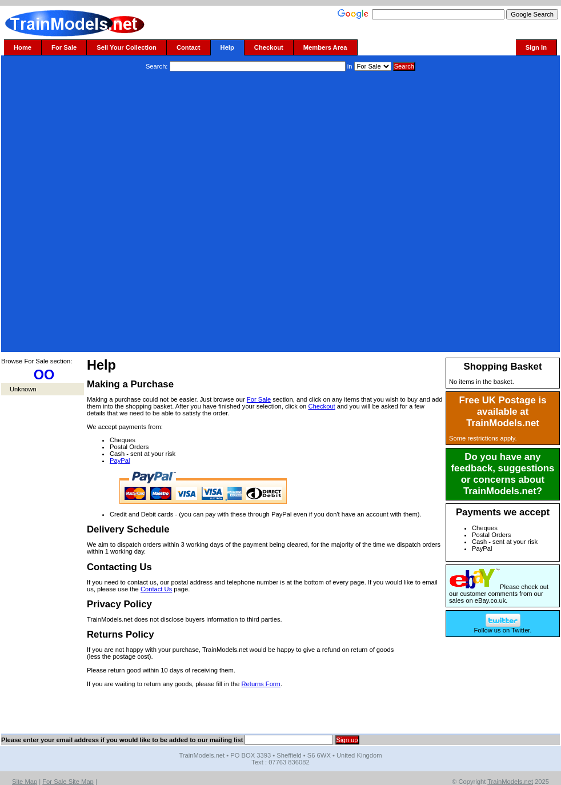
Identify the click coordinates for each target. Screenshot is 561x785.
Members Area (325, 47)
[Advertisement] (136, 213)
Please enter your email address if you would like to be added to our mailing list (122, 739)
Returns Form (261, 683)
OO (44, 374)
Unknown (23, 389)
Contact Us (156, 589)
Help (227, 47)
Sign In (536, 47)
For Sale (64, 47)
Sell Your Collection (127, 47)
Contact (189, 47)
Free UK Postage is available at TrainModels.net (503, 411)
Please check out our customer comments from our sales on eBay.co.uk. (498, 593)
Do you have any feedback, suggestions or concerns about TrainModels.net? (503, 473)
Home (22, 47)
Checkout (268, 47)
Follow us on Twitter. (502, 627)
